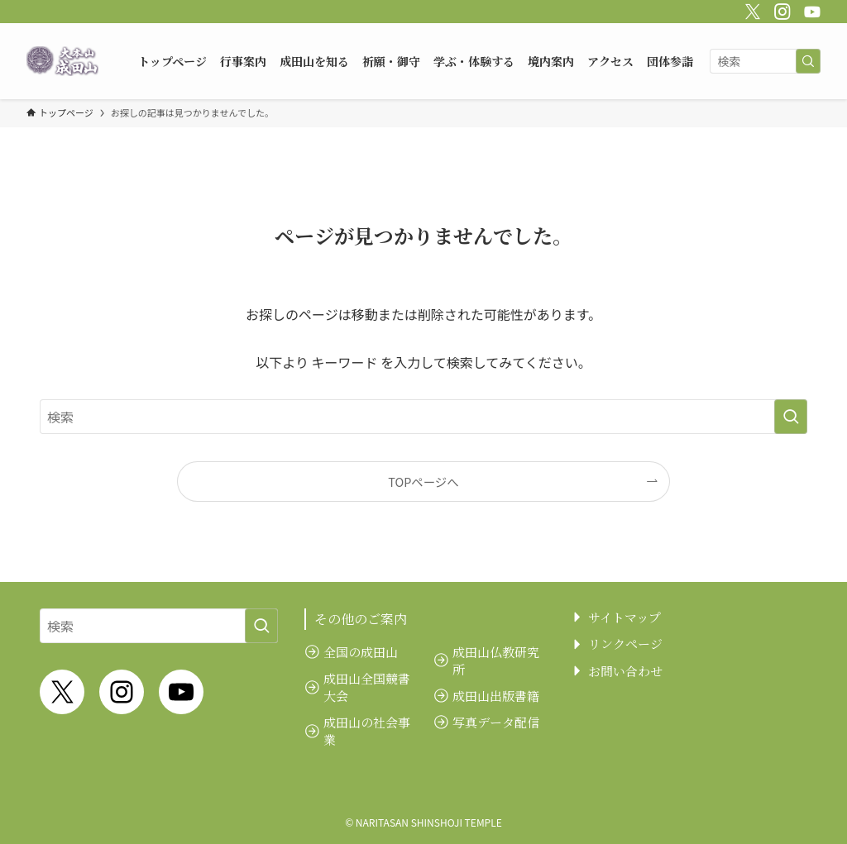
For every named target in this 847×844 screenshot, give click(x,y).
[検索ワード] (765, 61)
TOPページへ (423, 481)
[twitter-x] (750, 9)
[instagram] (780, 9)
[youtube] (810, 9)
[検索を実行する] (808, 61)
